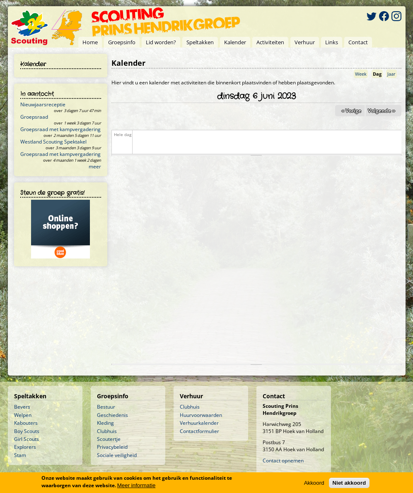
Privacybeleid (112, 446)
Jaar (391, 74)
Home (90, 42)
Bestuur (106, 406)
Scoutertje (109, 439)
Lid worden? (161, 42)
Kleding (105, 422)
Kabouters (26, 422)
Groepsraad (34, 116)
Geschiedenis (112, 415)
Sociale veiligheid (117, 455)
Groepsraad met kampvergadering (60, 129)
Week (361, 74)
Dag (378, 74)
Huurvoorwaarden (201, 415)
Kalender (235, 42)
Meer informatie (136, 486)
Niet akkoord (349, 484)
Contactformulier (199, 431)
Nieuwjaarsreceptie (42, 104)
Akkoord (314, 484)
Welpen (22, 415)
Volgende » (381, 110)
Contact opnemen (283, 460)
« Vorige (351, 110)
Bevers (22, 406)
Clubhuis (107, 431)
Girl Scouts (26, 439)
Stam (20, 455)
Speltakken (200, 42)
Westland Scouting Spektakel (53, 141)
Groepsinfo (121, 42)
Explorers (25, 446)
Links (331, 42)
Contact (358, 42)
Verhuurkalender (199, 422)
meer (95, 166)
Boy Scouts (26, 431)
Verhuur (305, 42)
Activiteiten (270, 42)
